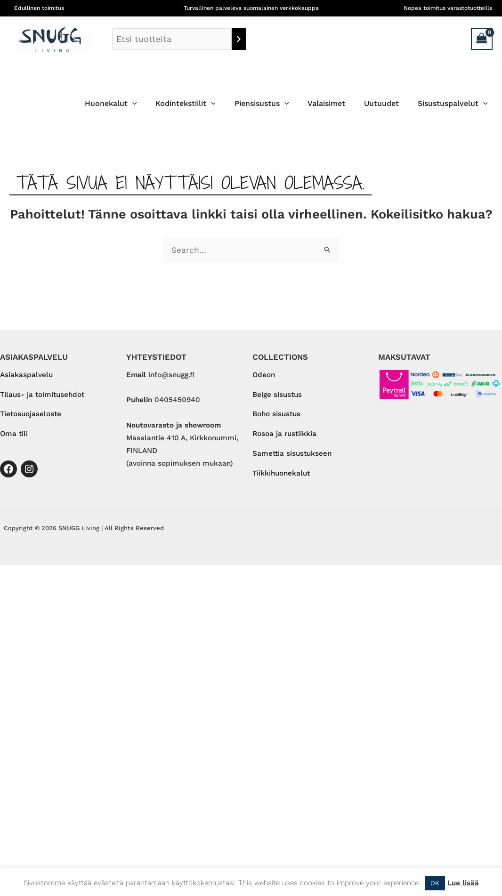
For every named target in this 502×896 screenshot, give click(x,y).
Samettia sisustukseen (292, 455)
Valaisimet (336, 103)
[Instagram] (29, 469)
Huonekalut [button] (131, 103)
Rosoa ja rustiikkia (284, 434)
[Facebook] (8, 469)
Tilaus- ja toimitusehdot (42, 395)
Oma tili (14, 434)
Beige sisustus (277, 395)
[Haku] (239, 39)
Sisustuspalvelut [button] (455, 103)
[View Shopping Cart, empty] (482, 39)
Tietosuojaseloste (30, 415)
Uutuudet (387, 103)
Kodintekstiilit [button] (202, 103)
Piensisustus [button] (275, 103)
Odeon (263, 375)
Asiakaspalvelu (26, 375)
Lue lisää (463, 883)
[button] (153, 103)
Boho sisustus (276, 415)
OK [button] (434, 883)
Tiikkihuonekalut (281, 474)
